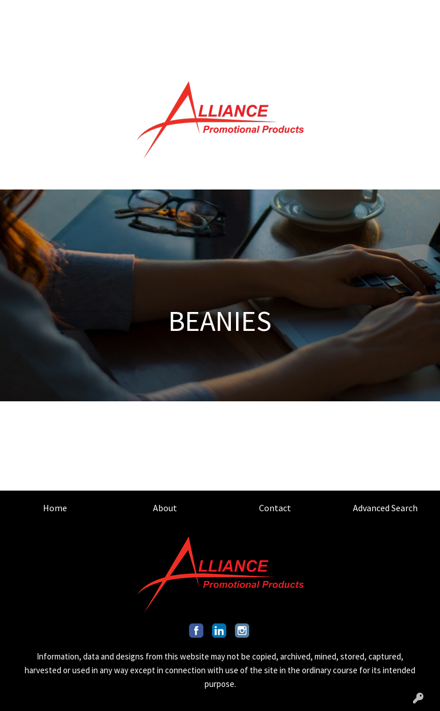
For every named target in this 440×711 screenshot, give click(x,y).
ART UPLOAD (36, 63)
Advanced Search (385, 508)
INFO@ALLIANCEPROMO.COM (309, 38)
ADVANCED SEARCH (165, 12)
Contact (275, 508)
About (165, 508)
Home (55, 508)
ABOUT (58, 12)
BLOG (166, 38)
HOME (23, 12)
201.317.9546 (356, 12)
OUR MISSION (38, 38)
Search (295, 12)
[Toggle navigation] (18, 177)
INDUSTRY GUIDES (106, 63)
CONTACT (99, 12)
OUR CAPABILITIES (110, 38)
